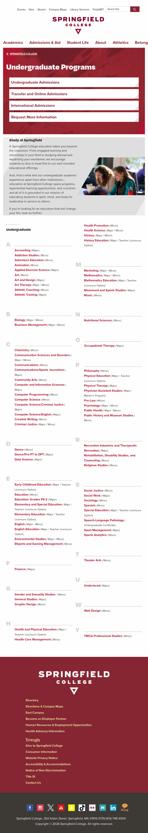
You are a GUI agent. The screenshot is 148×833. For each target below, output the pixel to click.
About (100, 42)
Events (21, 9)
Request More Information (34, 117)
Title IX (30, 776)
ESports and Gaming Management (38, 544)
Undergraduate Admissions (35, 82)
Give (31, 9)
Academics (13, 42)
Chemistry (22, 350)
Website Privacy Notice (42, 758)
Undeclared (92, 585)
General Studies (26, 599)
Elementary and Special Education (38, 504)
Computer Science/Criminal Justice (39, 404)
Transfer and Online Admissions (39, 94)
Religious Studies (96, 465)
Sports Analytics (95, 535)
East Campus (35, 712)
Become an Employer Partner (46, 719)
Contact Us (33, 782)
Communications (26, 365)
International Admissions (33, 105)
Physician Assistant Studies (103, 390)
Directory (32, 700)
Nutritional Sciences (98, 320)
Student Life (78, 42)
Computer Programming (31, 394)
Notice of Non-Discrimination (46, 770)
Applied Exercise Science (32, 270)
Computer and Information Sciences (40, 384)
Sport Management (97, 530)
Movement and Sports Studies (105, 290)
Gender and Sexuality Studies (35, 594)
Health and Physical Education (36, 629)
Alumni (41, 9)
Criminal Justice (26, 424)
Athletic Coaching (27, 290)
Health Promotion (96, 225)
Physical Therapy (96, 385)
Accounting (22, 250)
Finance (20, 569)
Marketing (91, 270)
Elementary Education (30, 514)
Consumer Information (41, 752)
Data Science (24, 459)
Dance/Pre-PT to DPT (29, 454)
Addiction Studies (27, 255)
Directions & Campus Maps (44, 706)
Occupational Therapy (99, 345)
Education (21, 494)
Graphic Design (25, 604)
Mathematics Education (100, 280)
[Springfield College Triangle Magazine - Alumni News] (32, 737)
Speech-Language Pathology (104, 520)
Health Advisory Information (45, 731)
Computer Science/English (33, 414)
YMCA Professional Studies (103, 636)
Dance (19, 449)
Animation (22, 265)
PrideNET (98, 9)
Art (17, 275)
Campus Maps (58, 9)
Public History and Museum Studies (108, 415)
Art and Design (25, 280)
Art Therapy (23, 285)
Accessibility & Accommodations (48, 764)
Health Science (94, 230)
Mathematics (93, 275)
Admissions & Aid (45, 42)
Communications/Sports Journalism (39, 370)
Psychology (92, 405)
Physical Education (97, 376)
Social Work (92, 495)
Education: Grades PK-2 (31, 499)
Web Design (92, 610)
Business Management (31, 325)
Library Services (79, 9)
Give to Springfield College (44, 745)
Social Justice (93, 490)
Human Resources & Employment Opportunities (59, 725)
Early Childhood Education (33, 484)
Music (88, 295)
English (20, 524)
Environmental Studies (30, 539)
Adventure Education (29, 260)
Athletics (121, 42)
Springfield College (21, 54)
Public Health (93, 410)
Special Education (96, 510)
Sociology (91, 500)
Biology (20, 320)
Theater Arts (92, 560)
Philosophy (91, 371)
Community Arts (26, 380)
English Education (27, 529)
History (89, 235)
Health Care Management (33, 639)
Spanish (89, 505)
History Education (96, 240)
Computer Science (27, 399)
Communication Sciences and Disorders (42, 355)
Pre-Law (89, 400)
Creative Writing (26, 419)
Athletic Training (26, 294)
